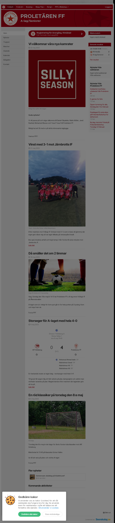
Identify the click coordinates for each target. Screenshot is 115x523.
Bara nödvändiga (52, 514)
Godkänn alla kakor (29, 514)
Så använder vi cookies (48, 508)
